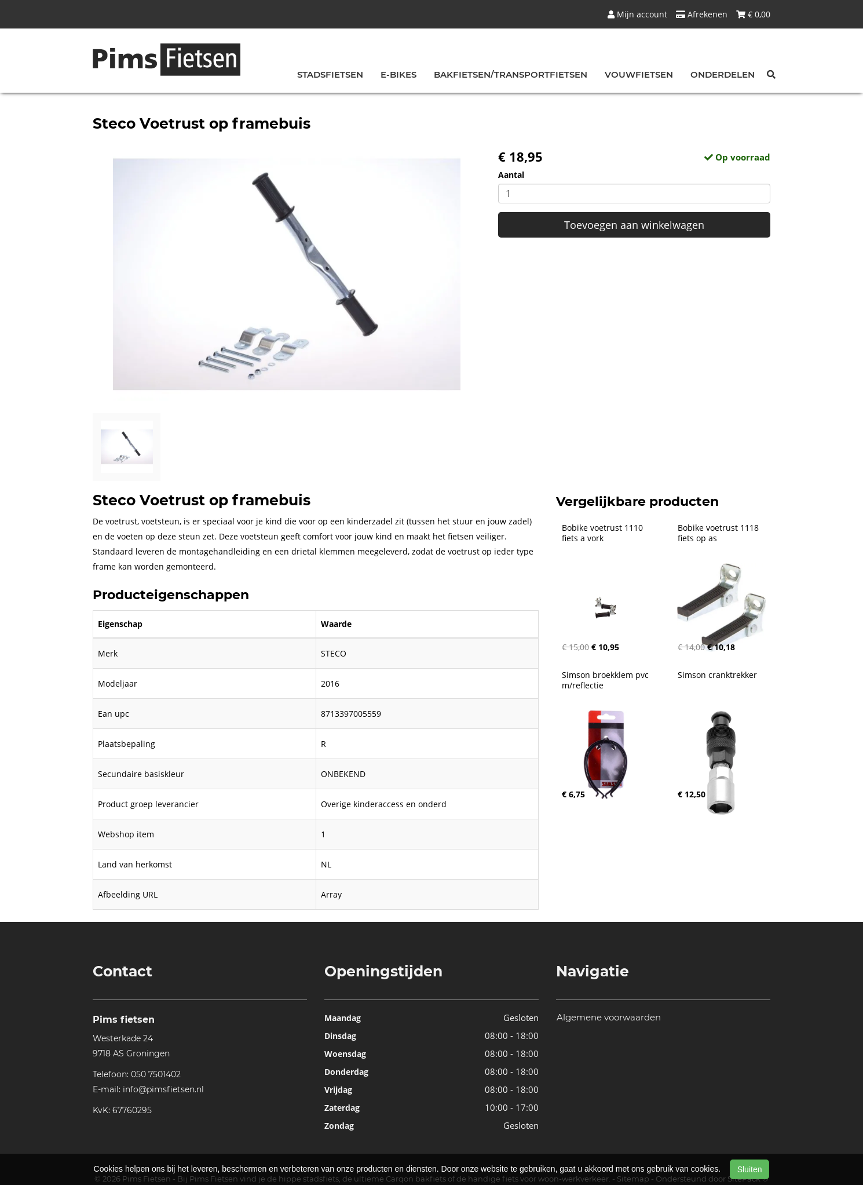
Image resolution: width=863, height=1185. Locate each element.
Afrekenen (701, 14)
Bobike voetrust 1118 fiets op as (719, 533)
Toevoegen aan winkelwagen (634, 225)
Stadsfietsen (330, 74)
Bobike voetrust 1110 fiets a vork (603, 533)
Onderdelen (722, 74)
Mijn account (637, 14)
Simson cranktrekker (717, 675)
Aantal (511, 174)
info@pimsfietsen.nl (163, 1089)
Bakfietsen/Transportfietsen (510, 74)
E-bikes (398, 74)
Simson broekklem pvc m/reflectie (606, 680)
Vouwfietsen (639, 74)
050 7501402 (156, 1074)
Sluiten (749, 1169)
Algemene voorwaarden (609, 1017)
